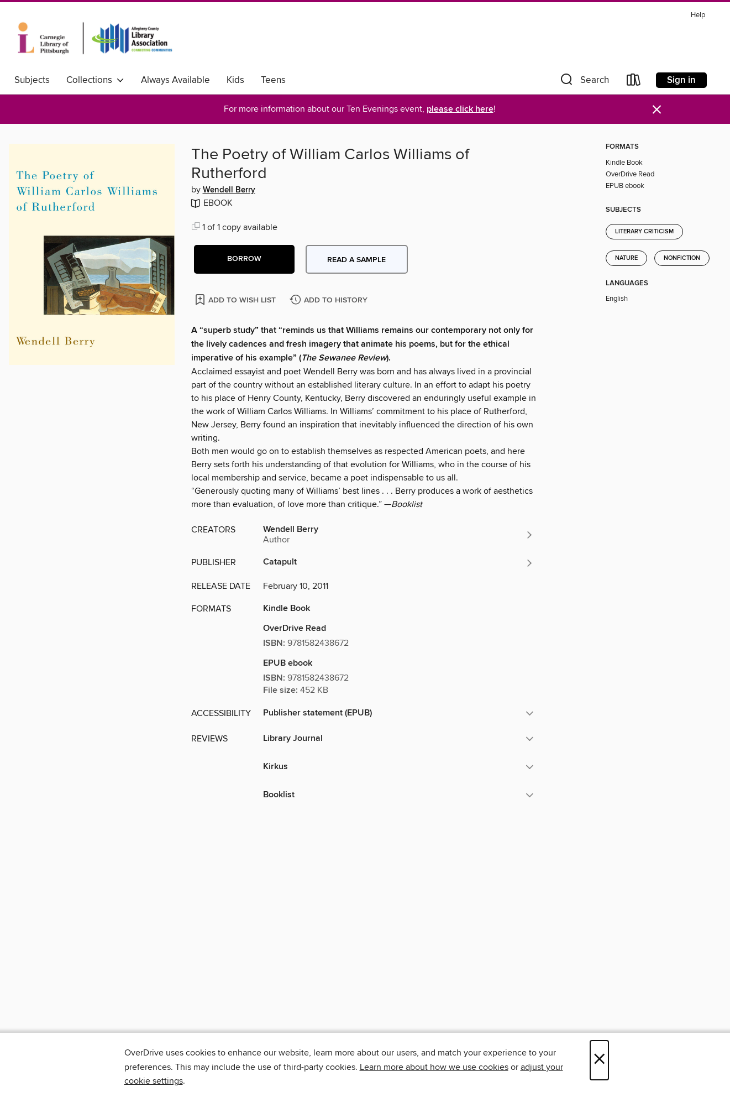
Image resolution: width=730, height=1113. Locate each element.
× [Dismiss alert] (657, 110)
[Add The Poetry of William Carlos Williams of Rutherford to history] (330, 300)
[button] (583, 82)
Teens (273, 80)
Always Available (175, 80)
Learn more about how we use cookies (434, 1067)
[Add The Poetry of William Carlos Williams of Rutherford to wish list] (236, 299)
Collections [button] (95, 80)
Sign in (681, 80)
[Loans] (633, 82)
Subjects (32, 80)
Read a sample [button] (356, 260)
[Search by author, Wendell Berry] (398, 535)
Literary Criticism (644, 232)
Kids (235, 80)
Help (698, 15)
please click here (460, 109)
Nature (626, 258)
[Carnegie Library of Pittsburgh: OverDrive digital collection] (95, 38)
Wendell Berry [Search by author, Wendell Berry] (229, 190)
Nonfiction (682, 258)
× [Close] (599, 1060)
